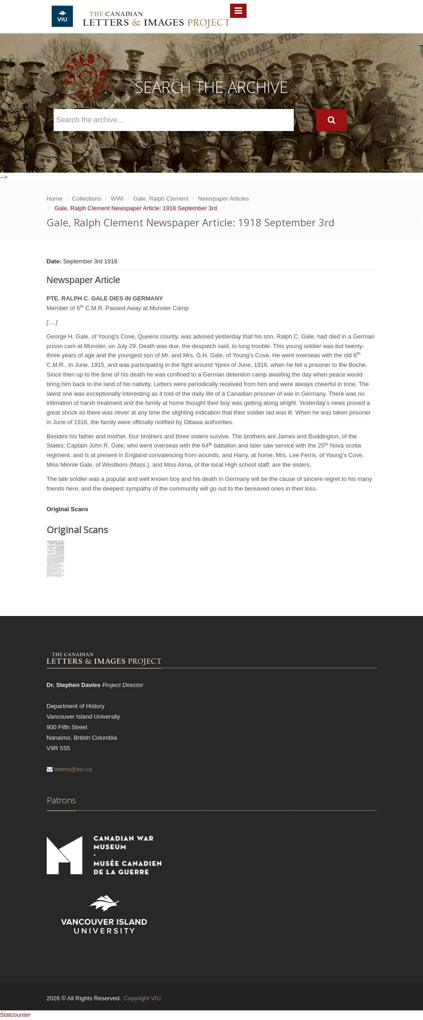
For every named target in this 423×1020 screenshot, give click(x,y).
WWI (117, 198)
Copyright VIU (142, 998)
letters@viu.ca (73, 769)
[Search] (331, 120)
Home (55, 198)
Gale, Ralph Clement (161, 198)
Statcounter (15, 1014)
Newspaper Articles (223, 198)
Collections (86, 198)
